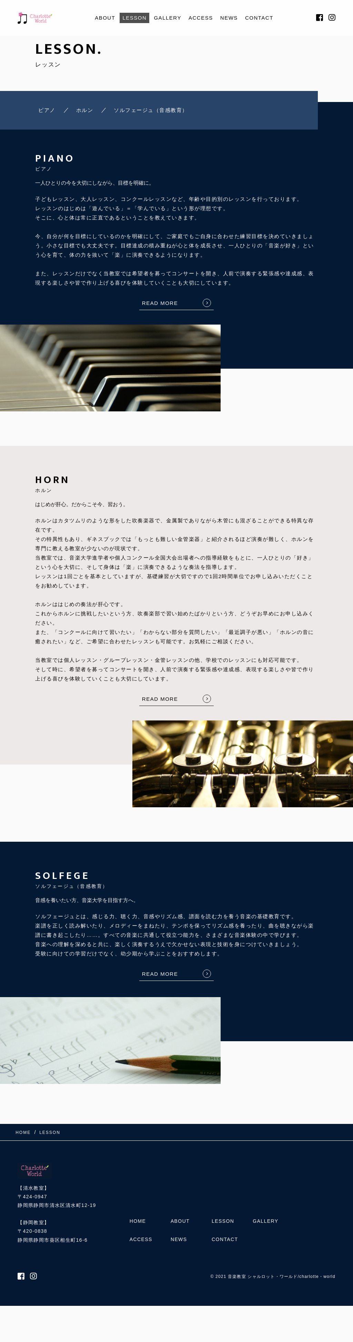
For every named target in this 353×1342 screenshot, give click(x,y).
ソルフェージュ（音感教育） (130, 110)
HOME (138, 1229)
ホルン (64, 110)
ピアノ (26, 110)
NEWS (229, 18)
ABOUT (105, 18)
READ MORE (160, 303)
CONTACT (259, 18)
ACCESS (201, 18)
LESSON (134, 18)
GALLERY (167, 18)
